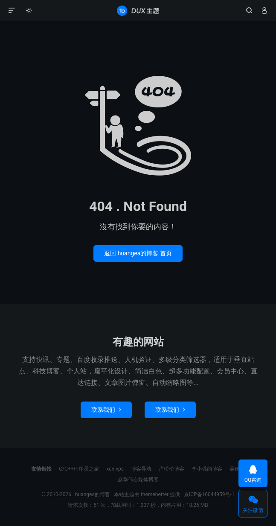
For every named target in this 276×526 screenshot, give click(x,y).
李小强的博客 (207, 469)
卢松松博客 (171, 469)
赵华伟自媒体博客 (138, 480)
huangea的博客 (138, 11)
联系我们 (106, 409)
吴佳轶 (237, 469)
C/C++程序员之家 (79, 469)
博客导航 (141, 469)
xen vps (115, 469)
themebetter (155, 494)
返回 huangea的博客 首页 (138, 253)
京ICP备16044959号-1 (209, 494)
